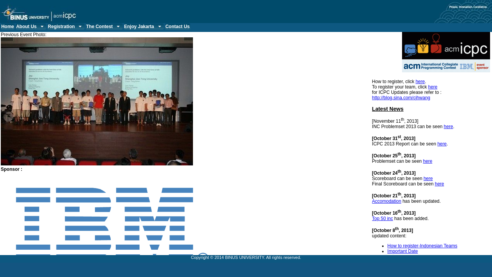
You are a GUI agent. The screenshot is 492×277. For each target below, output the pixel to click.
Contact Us (177, 26)
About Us (30, 26)
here (420, 81)
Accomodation (386, 201)
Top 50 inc (382, 218)
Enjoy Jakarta (143, 26)
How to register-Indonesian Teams (422, 246)
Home (7, 26)
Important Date (402, 251)
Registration (66, 26)
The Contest (103, 26)
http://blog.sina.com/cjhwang (401, 97)
